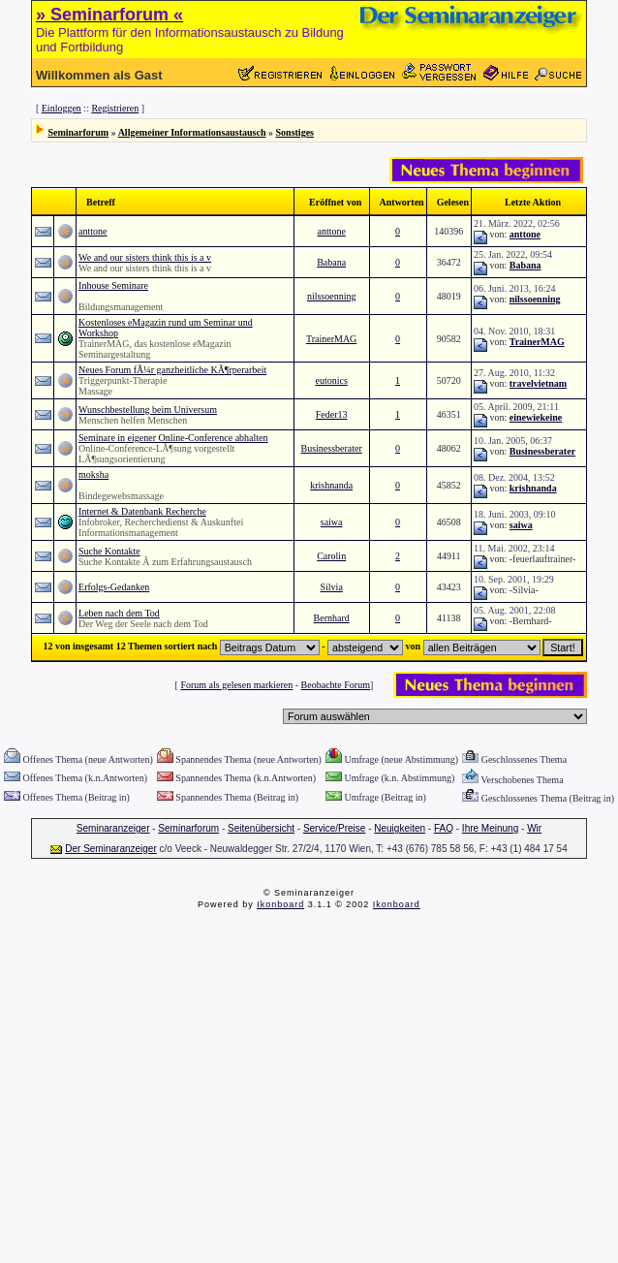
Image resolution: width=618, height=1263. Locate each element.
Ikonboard (280, 904)
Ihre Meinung (490, 828)
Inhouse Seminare (113, 285)
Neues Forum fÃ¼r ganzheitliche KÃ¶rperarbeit (172, 369)
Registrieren (115, 108)
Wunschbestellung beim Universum (147, 409)
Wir (534, 828)
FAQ (443, 828)
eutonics (331, 380)
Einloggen (61, 108)
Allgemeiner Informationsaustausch (192, 132)
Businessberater (330, 448)
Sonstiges (295, 132)
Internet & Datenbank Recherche (142, 511)
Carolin (331, 556)
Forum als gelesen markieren (236, 684)
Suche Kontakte (109, 551)
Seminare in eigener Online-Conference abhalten (172, 437)
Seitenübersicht (261, 828)
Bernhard (332, 618)
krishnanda (331, 485)
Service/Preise (334, 828)
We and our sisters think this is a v (144, 257)
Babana (331, 262)
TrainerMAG (331, 338)
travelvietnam (538, 383)
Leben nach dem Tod (119, 613)
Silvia (331, 587)
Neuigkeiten (399, 828)
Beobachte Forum (335, 684)
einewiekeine (536, 417)
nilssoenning (331, 296)
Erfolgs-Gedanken (113, 587)
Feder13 (332, 414)
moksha (93, 474)
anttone (92, 231)
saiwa (332, 522)
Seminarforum (77, 132)
